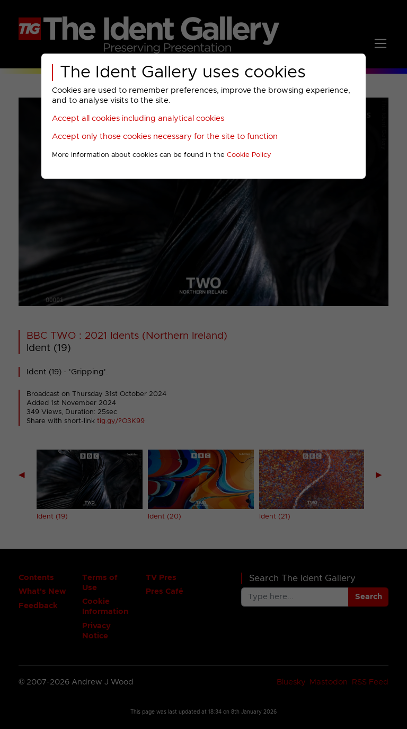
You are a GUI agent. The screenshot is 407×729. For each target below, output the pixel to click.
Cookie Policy (249, 155)
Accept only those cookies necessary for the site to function (165, 136)
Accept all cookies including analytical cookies (138, 118)
